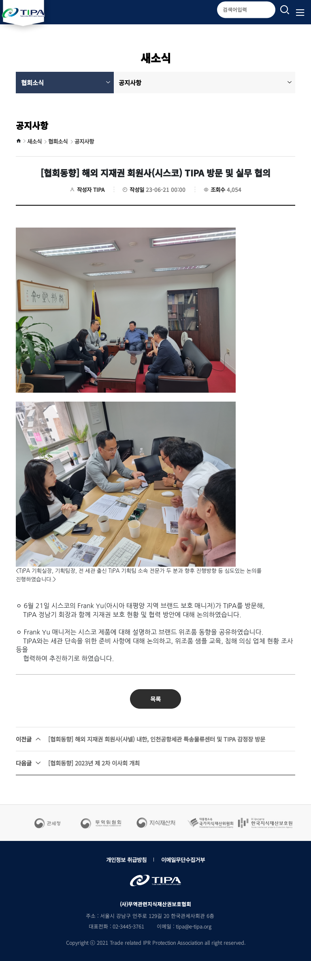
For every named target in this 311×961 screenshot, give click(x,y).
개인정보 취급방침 (126, 860)
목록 (155, 698)
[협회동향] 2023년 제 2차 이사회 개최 (78, 763)
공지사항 (205, 82)
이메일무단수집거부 (183, 860)
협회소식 (66, 82)
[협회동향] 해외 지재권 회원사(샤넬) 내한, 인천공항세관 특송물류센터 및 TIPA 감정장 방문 (140, 739)
